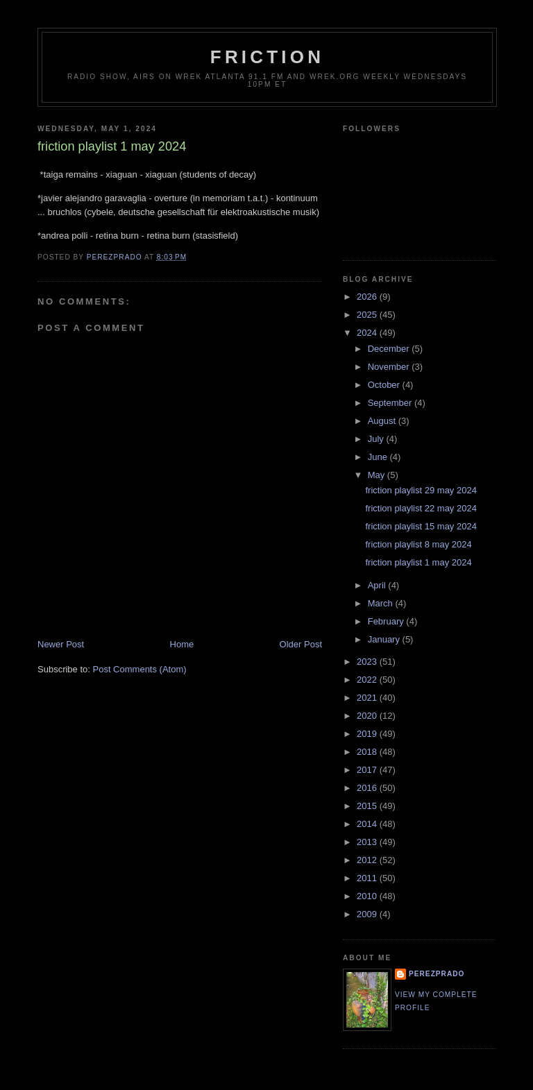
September (391, 403)
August (383, 421)
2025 (368, 314)
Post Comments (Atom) (140, 669)
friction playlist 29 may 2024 (420, 490)
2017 (368, 770)
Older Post (301, 644)
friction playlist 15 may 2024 (420, 526)
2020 (368, 715)
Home (182, 644)
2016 (368, 788)
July (377, 439)
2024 (368, 332)
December (390, 348)
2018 (368, 752)
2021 (368, 697)
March (382, 603)
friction (267, 56)
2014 (368, 824)
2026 (368, 296)
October (385, 385)
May (377, 475)
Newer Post (60, 644)
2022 (368, 679)
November (390, 366)
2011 (368, 878)
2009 (368, 914)
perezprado (436, 974)
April (378, 585)
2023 (368, 661)
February (387, 621)
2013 (368, 842)
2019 (368, 734)
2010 (368, 896)
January (385, 639)
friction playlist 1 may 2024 (418, 562)
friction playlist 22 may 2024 (420, 508)
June (379, 457)
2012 (368, 860)
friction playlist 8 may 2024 (418, 544)
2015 (368, 806)
